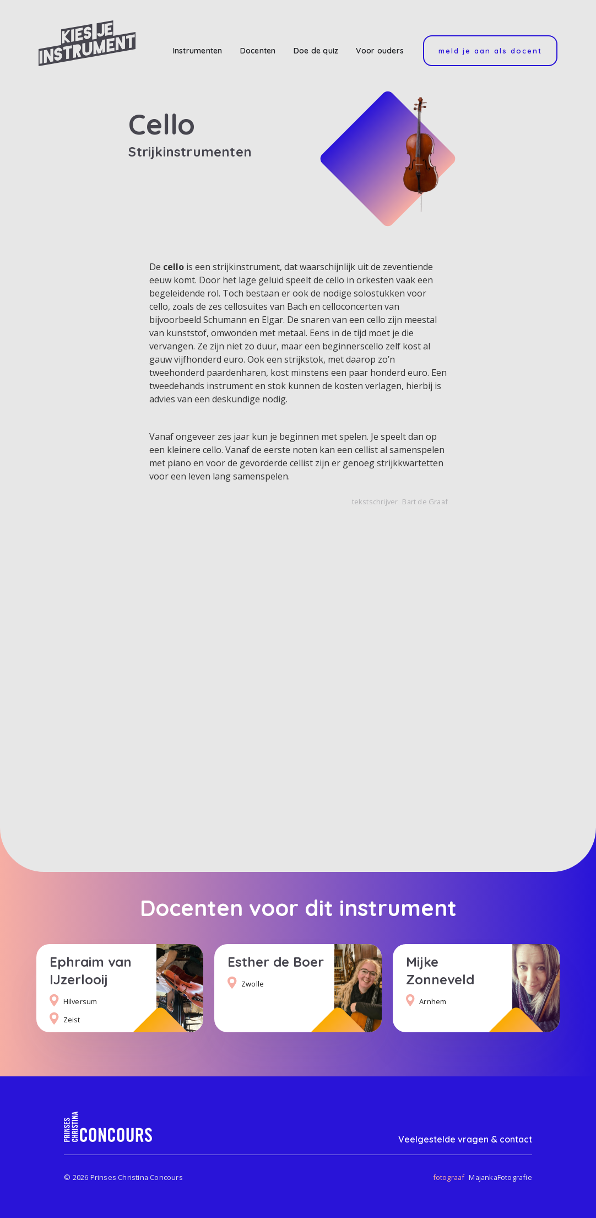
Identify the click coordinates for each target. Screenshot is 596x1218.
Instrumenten (198, 51)
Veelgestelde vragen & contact (465, 1139)
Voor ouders (380, 51)
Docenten (258, 51)
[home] (87, 43)
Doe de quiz (316, 51)
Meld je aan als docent (490, 50)
